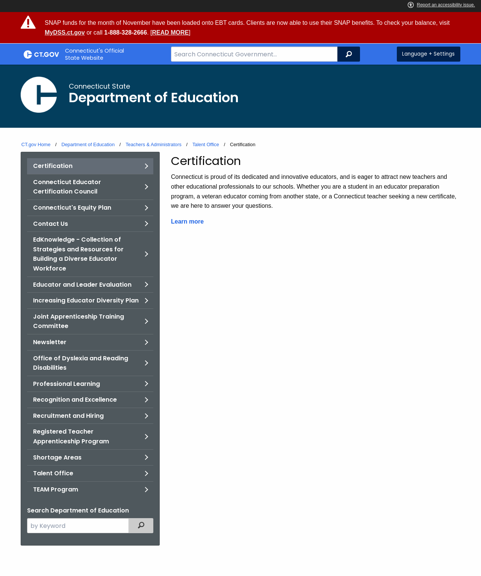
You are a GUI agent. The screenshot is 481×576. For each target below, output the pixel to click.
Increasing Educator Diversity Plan (86, 300)
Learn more (187, 221)
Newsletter (50, 342)
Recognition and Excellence (75, 399)
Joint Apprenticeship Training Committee (78, 321)
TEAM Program (55, 489)
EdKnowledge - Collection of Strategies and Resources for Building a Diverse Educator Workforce (78, 254)
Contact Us (50, 223)
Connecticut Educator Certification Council (67, 187)
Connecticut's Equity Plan (72, 207)
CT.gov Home (36, 144)
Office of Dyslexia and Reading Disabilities (80, 363)
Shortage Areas (57, 457)
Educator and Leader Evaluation (82, 284)
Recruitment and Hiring (68, 415)
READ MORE (170, 32)
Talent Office (205, 144)
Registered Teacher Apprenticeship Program (71, 436)
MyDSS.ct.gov (65, 32)
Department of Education (88, 144)
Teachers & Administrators (154, 144)
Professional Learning (66, 383)
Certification (53, 166)
